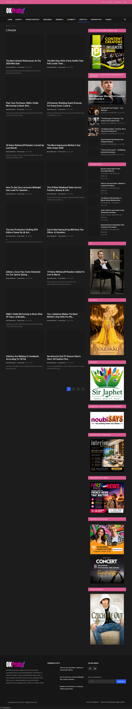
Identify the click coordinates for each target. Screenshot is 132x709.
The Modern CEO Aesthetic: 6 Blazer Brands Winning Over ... (111, 199)
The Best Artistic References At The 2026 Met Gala (23, 62)
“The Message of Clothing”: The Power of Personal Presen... (112, 120)
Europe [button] (18, 19)
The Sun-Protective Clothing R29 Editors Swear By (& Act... (22, 231)
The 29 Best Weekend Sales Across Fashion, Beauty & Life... (64, 188)
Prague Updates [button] (33, 19)
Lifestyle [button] (83, 19)
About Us (9, 2)
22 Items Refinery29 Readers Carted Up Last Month (25, 146)
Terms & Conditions (92, 702)
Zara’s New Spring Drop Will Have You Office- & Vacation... (65, 231)
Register (110, 2)
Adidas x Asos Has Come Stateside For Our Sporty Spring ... (23, 273)
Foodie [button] (108, 19)
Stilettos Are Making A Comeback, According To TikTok (22, 357)
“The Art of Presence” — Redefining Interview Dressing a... (113, 151)
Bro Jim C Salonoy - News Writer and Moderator (111, 216)
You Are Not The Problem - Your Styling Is (112, 109)
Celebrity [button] (71, 19)
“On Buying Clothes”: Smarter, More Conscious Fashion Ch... (113, 130)
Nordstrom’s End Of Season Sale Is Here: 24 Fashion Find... (64, 357)
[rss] (95, 669)
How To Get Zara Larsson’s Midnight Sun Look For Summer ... (23, 188)
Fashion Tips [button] (96, 19)
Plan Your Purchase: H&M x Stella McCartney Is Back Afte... (22, 104)
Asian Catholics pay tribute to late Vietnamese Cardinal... (112, 211)
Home (10, 19)
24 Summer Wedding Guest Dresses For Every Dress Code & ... (64, 104)
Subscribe (121, 681)
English (118, 2)
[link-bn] (45, 377)
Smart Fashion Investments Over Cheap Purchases (112, 141)
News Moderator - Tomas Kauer (15, 67)
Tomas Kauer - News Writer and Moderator (110, 175)
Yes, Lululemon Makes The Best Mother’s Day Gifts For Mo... (62, 315)
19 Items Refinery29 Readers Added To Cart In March (66, 273)
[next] (83, 389)
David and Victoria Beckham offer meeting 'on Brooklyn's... (112, 226)
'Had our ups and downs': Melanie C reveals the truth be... (113, 184)
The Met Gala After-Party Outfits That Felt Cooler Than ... (65, 62)
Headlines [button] (47, 19)
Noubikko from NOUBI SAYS (97, 102)
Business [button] (60, 19)
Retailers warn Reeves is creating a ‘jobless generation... (71, 688)
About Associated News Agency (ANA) (112, 702)
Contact (16, 2)
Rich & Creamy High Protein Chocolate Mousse (110, 170)
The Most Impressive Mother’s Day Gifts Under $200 (63, 146)
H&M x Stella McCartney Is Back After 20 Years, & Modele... (24, 315)
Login (103, 2)
